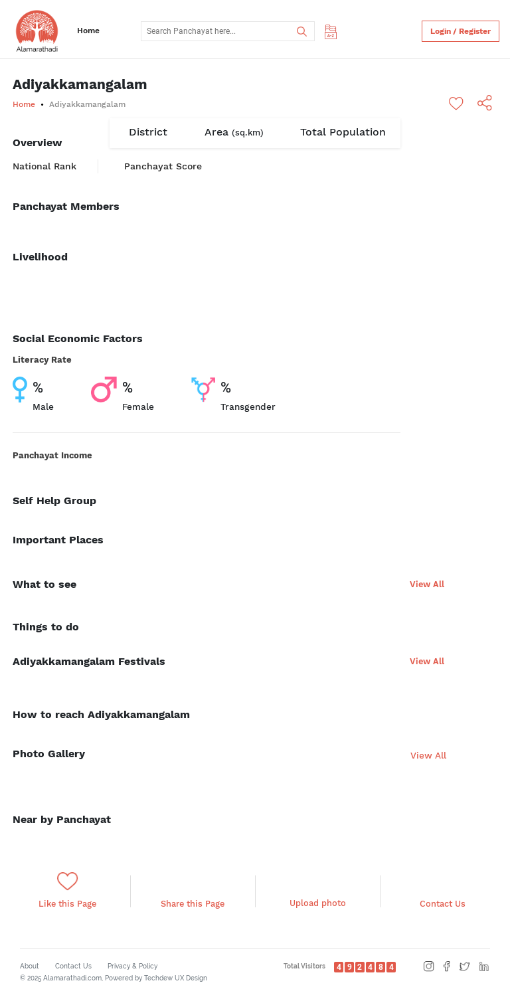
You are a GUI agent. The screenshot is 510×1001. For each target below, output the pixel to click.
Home (88, 30)
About (29, 966)
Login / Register (460, 31)
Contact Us (73, 966)
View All (427, 584)
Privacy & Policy (132, 966)
